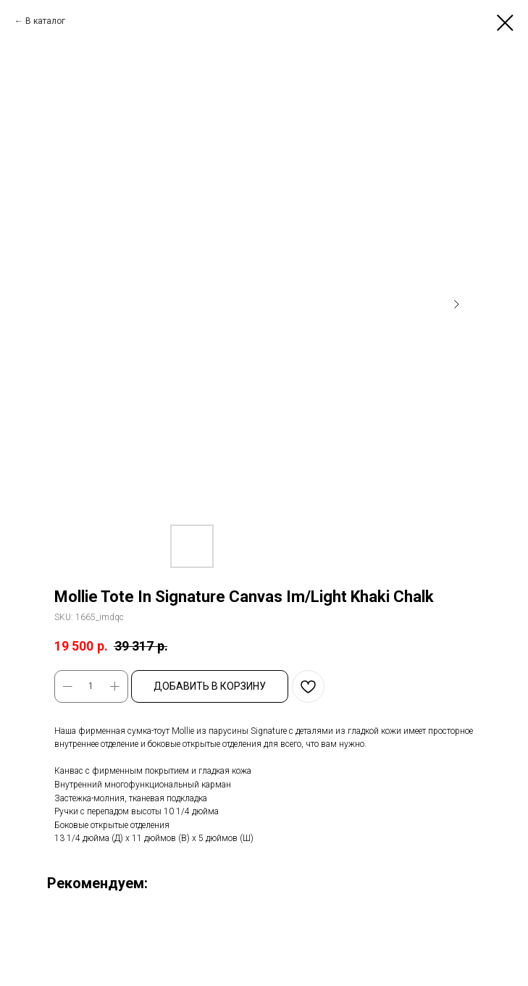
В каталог (45, 21)
